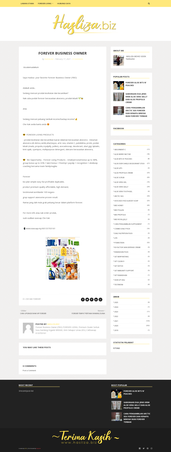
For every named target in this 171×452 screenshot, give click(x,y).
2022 (131, 316)
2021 (131, 321)
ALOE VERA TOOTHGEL (131, 191)
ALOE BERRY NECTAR (131, 154)
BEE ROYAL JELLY (131, 219)
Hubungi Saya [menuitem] (64, 3)
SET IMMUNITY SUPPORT (131, 270)
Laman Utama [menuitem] (27, 3)
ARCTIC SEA (131, 196)
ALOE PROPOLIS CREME (131, 173)
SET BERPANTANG (131, 256)
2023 (131, 311)
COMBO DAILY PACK (131, 228)
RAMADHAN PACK (131, 252)
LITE (131, 238)
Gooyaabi (38, 448)
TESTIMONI (131, 284)
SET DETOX (131, 266)
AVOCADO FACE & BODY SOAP (131, 201)
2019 (131, 330)
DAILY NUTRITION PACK (131, 233)
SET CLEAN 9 (131, 261)
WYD (25, 448)
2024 (131, 307)
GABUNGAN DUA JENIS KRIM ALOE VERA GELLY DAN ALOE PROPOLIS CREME (136, 98)
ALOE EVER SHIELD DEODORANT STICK (131, 163)
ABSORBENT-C (131, 149)
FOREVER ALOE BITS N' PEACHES (136, 84)
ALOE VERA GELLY (131, 187)
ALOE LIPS (131, 168)
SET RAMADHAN (131, 275)
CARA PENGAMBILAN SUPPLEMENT (131, 224)
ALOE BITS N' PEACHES (131, 159)
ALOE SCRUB (131, 177)
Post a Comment (29, 370)
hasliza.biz (49, 59)
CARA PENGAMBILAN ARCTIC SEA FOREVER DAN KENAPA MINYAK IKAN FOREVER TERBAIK (136, 111)
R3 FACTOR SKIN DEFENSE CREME (131, 247)
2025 (131, 302)
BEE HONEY (131, 205)
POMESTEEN (131, 242)
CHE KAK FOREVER (33, 299)
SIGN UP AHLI (131, 280)
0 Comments (78, 59)
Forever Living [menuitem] (44, 3)
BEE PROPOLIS (131, 214)
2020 (131, 325)
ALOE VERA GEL (131, 182)
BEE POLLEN (131, 210)
